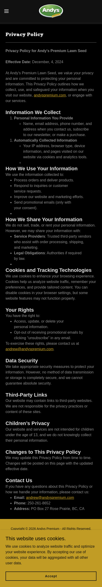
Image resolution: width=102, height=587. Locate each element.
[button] (9, 11)
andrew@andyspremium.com (29, 349)
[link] (51, 11)
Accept (51, 582)
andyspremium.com (50, 95)
